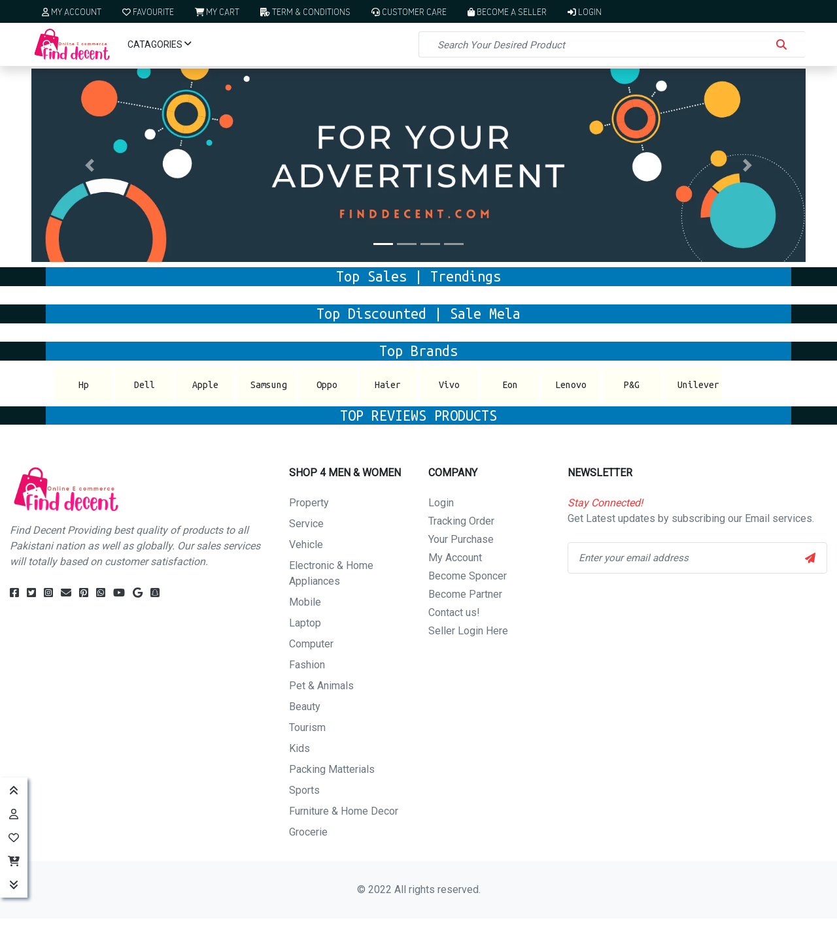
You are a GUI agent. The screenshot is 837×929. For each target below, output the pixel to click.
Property (309, 503)
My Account (71, 11)
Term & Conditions (305, 11)
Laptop (305, 623)
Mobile (305, 602)
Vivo (449, 385)
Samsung (268, 385)
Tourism (307, 727)
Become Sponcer (467, 576)
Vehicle (306, 544)
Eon (510, 385)
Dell (144, 385)
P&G (632, 385)
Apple (205, 385)
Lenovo (571, 385)
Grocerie (308, 832)
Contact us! (454, 612)
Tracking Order (461, 521)
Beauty (304, 706)
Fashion (307, 665)
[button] (89, 165)
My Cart (217, 11)
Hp (83, 385)
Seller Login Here (468, 631)
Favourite (148, 11)
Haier (388, 385)
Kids (299, 748)
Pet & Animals (321, 685)
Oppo (326, 385)
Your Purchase (461, 539)
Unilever (698, 385)
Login (585, 11)
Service (306, 523)
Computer (311, 644)
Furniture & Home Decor (343, 811)
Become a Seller (507, 11)
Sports (304, 790)
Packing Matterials (332, 769)
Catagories (160, 44)
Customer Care (409, 11)
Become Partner (465, 594)
